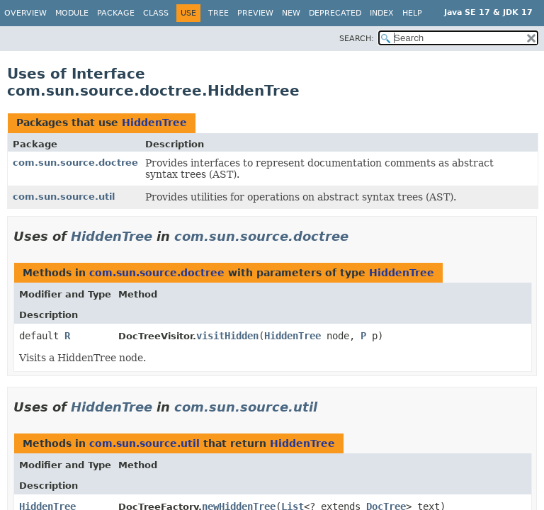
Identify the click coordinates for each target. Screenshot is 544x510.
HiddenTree (154, 122)
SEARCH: (356, 38)
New (291, 13)
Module (72, 13)
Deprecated (335, 13)
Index (382, 13)
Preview (255, 13)
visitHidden (227, 335)
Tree (218, 13)
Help (412, 13)
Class (156, 13)
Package (116, 13)
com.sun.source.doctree (75, 162)
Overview (25, 13)
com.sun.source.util (64, 196)
